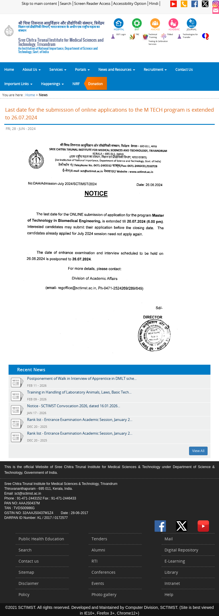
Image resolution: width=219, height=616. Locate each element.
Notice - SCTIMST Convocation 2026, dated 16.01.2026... (73, 405)
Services (57, 69)
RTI (95, 561)
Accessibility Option (129, 3)
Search (65, 3)
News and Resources (116, 69)
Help (169, 594)
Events (98, 583)
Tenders (99, 538)
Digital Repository (181, 550)
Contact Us (184, 69)
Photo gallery (104, 594)
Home (9, 69)
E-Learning (175, 561)
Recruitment (155, 69)
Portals (82, 69)
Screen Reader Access (92, 3)
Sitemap (26, 572)
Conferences (103, 572)
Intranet (172, 583)
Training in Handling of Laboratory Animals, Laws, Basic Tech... (79, 392)
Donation (95, 83)
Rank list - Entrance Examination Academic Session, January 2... (79, 419)
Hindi (153, 3)
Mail (169, 538)
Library (171, 572)
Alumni (98, 550)
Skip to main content (39, 3)
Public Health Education (41, 538)
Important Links (18, 83)
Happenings (52, 83)
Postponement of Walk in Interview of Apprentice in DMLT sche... (82, 378)
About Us (32, 69)
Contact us (29, 561)
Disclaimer (29, 583)
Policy (24, 594)
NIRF (76, 83)
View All (198, 450)
